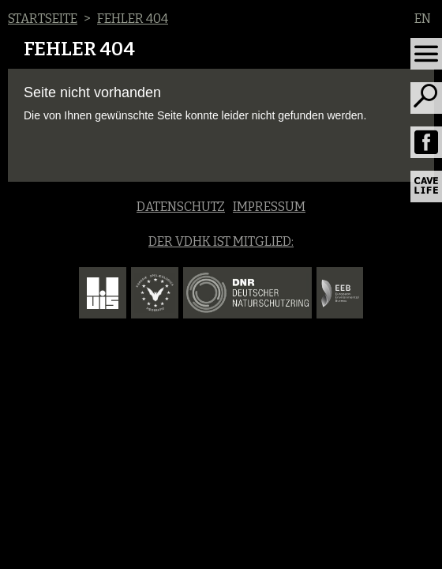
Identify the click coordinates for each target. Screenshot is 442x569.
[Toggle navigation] (426, 54)
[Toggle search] (426, 98)
